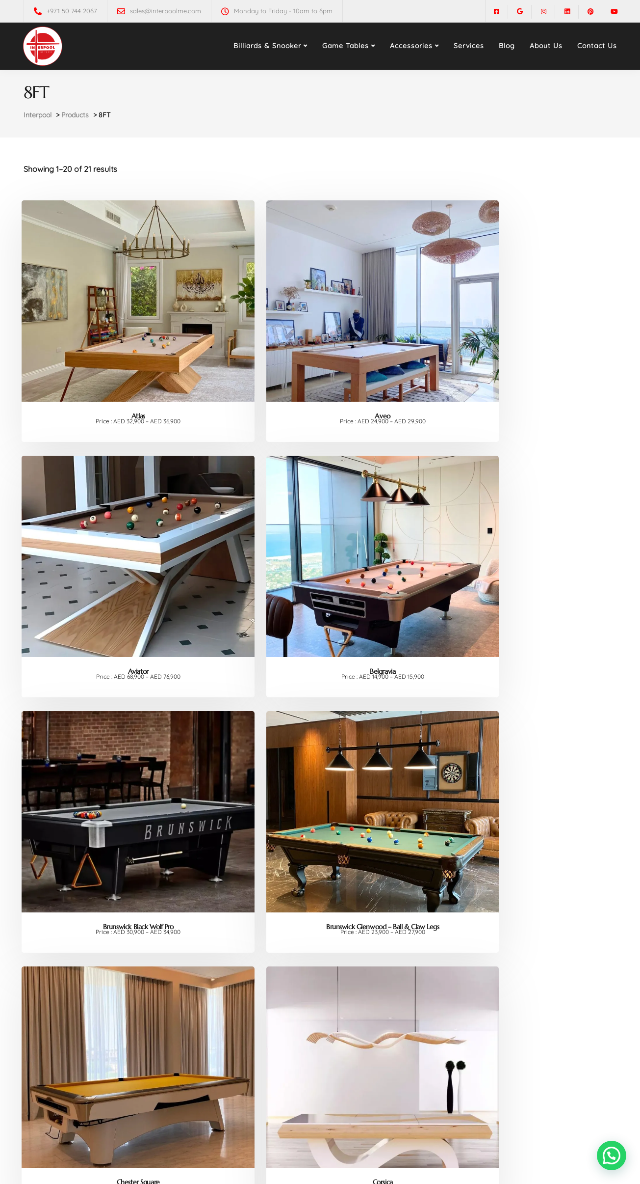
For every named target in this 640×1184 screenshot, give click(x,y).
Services (469, 45)
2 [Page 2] (321, 1127)
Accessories (411, 45)
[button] (611, 1155)
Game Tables (345, 45)
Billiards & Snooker (267, 45)
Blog (507, 45)
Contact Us (597, 45)
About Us (546, 45)
